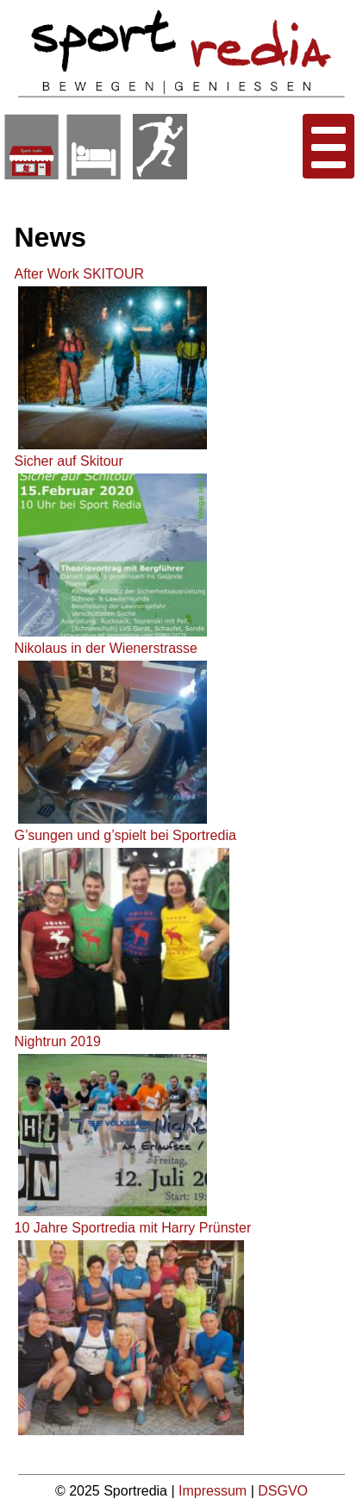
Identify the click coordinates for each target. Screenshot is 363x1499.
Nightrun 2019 (57, 1041)
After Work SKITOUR (79, 274)
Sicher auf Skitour (68, 461)
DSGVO (283, 1490)
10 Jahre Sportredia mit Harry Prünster (132, 1227)
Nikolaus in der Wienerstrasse (105, 648)
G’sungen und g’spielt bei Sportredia (124, 835)
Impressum (214, 1490)
